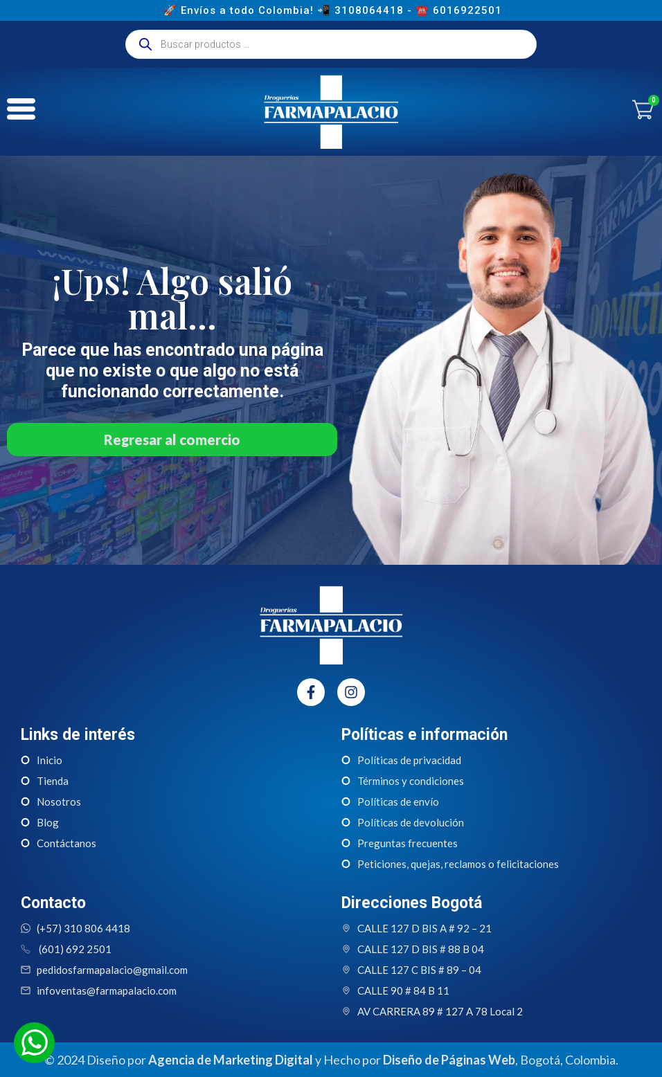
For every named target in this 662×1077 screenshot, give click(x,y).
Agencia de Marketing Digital (230, 1059)
